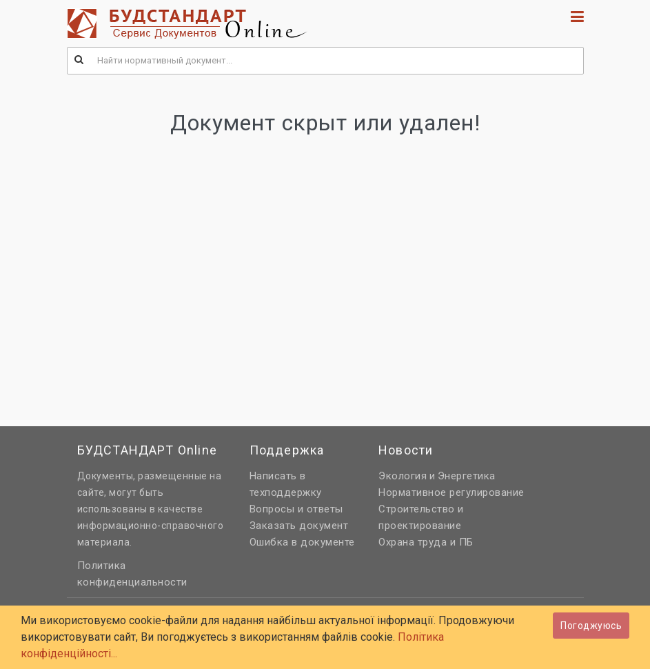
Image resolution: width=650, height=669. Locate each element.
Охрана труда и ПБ (426, 542)
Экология (402, 476)
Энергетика (467, 476)
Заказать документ (299, 525)
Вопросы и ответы (296, 509)
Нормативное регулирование (451, 492)
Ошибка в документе (302, 542)
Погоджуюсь (591, 625)
